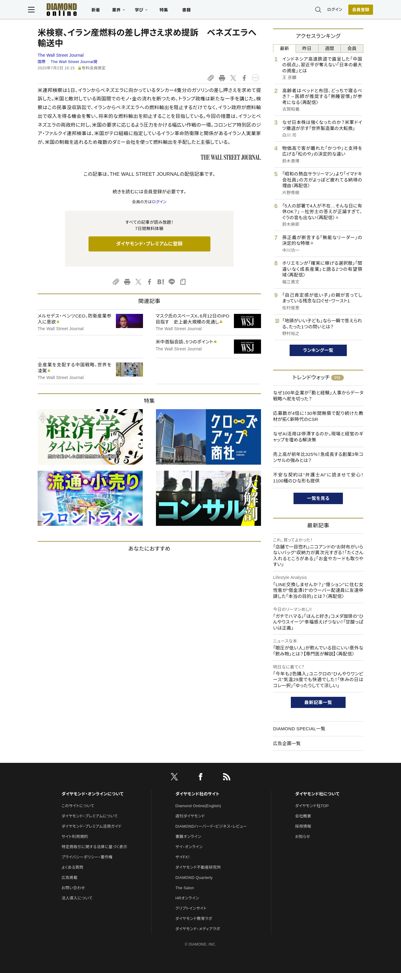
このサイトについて (77, 806)
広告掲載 (69, 877)
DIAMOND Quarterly (194, 877)
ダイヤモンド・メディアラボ (198, 929)
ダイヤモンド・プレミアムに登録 (149, 243)
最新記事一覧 (318, 702)
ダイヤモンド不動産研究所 (198, 867)
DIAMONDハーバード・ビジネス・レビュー (211, 826)
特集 (173, 10)
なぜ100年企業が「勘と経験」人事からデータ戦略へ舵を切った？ (318, 395)
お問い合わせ (73, 888)
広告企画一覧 (287, 743)
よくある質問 (72, 867)
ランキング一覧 (318, 350)
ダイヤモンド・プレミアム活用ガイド (91, 826)
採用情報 (303, 826)
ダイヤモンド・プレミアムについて (89, 816)
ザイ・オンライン (189, 847)
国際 (42, 61)
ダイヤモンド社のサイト (197, 793)
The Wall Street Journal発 (74, 61)
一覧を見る (318, 498)
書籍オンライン (188, 836)
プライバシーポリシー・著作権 (87, 857)
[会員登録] (351, 10)
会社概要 (303, 816)
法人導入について (76, 898)
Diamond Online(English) (198, 806)
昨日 (307, 48)
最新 (284, 48)
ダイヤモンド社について (317, 793)
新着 (105, 10)
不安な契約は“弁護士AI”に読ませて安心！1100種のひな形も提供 (318, 477)
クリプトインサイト (191, 908)
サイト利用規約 (74, 836)
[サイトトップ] (65, 10)
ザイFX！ (183, 857)
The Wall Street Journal (61, 55)
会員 (352, 48)
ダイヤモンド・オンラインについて (92, 793)
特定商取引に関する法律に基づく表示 (94, 847)
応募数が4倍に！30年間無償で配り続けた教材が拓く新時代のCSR (318, 416)
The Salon (185, 888)
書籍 (196, 10)
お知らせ (302, 836)
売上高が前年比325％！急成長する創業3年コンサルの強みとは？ (318, 457)
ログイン (325, 10)
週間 (329, 48)
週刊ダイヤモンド (190, 816)
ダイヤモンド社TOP (312, 806)
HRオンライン (187, 898)
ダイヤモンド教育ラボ (194, 918)
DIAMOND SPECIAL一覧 (299, 728)
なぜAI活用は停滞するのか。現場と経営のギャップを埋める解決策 (318, 436)
